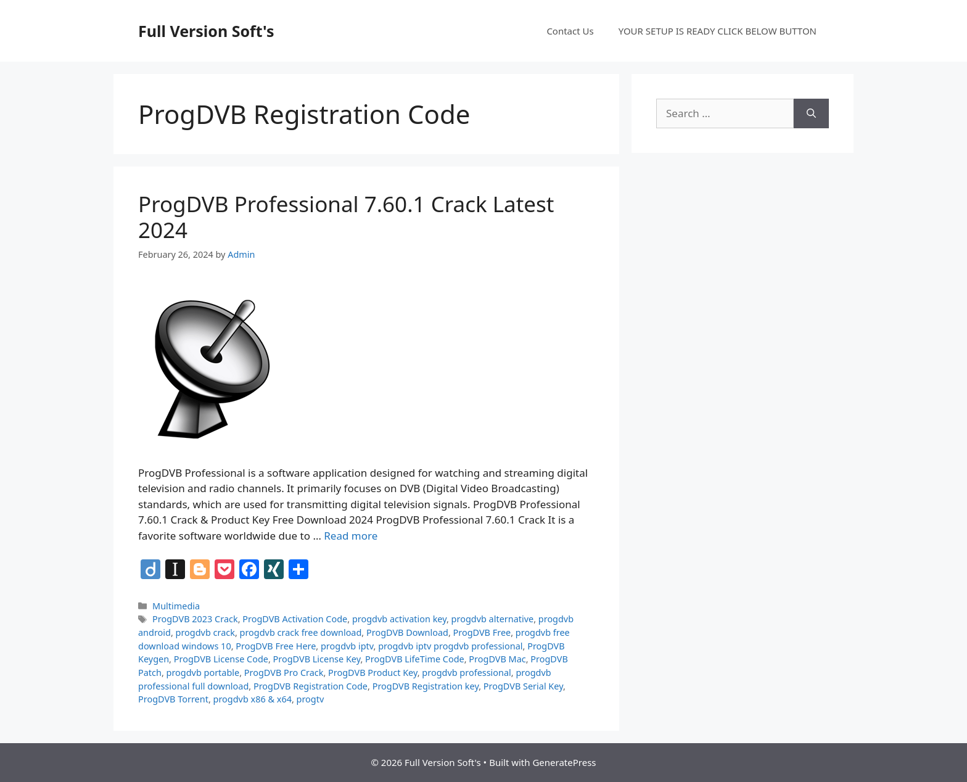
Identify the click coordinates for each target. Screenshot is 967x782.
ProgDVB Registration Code (310, 686)
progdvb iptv (347, 646)
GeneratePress (564, 762)
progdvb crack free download (301, 632)
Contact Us (569, 31)
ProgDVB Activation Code (294, 619)
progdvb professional (466, 672)
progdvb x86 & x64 (252, 699)
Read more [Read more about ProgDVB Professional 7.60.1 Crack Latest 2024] (350, 536)
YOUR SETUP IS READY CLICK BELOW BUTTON (718, 31)
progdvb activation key (399, 619)
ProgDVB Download (407, 632)
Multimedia (176, 606)
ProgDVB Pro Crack (284, 672)
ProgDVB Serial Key (523, 686)
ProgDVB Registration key (425, 686)
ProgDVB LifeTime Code (414, 659)
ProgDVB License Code (221, 659)
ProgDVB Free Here (276, 646)
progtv (310, 699)
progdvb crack (205, 632)
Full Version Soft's (206, 30)
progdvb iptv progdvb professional (450, 646)
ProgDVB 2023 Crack (195, 619)
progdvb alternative (492, 619)
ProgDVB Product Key (373, 672)
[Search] (811, 113)
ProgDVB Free (482, 632)
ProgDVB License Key (317, 659)
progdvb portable (203, 672)
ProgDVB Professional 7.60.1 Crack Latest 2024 (346, 216)
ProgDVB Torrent (173, 699)
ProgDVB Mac (497, 659)
